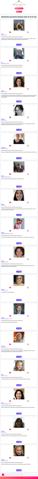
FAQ (24, 477)
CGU (26, 477)
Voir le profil (19, 44)
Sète (2, 432)
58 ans (8, 63)
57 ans (6, 290)
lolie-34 (2, 34)
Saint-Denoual (3, 63)
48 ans (5, 35)
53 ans (6, 460)
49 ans (4, 432)
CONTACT (35, 477)
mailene (2, 90)
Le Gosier (3, 290)
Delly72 (2, 175)
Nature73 (3, 232)
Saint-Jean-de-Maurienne (5, 233)
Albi (2, 205)
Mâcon (2, 91)
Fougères (3, 148)
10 (21, 474)
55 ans (5, 91)
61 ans (6, 375)
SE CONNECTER (19, 11)
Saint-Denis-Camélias (5, 318)
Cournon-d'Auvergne (4, 403)
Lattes (2, 35)
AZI (1, 62)
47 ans (10, 318)
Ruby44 (2, 204)
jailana (2, 402)
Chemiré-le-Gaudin (4, 176)
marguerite (3, 147)
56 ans (9, 176)
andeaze (2, 317)
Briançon (2, 375)
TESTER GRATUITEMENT (19, 8)
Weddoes (3, 119)
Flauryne (2, 431)
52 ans (5, 347)
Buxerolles (3, 460)
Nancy (2, 120)
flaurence (3, 459)
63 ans (6, 148)
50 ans (5, 120)
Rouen (2, 347)
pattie (2, 374)
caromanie (3, 346)
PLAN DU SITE (30, 477)
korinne (2, 261)
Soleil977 (3, 289)
